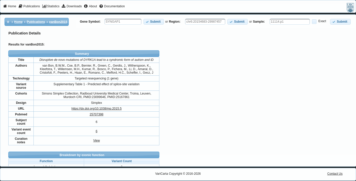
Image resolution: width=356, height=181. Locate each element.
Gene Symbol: (90, 21)
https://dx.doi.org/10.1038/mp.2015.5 (97, 108)
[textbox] (122, 22)
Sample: (259, 21)
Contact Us (335, 173)
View (96, 140)
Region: (175, 21)
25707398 (96, 114)
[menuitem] (9, 6)
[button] (154, 22)
